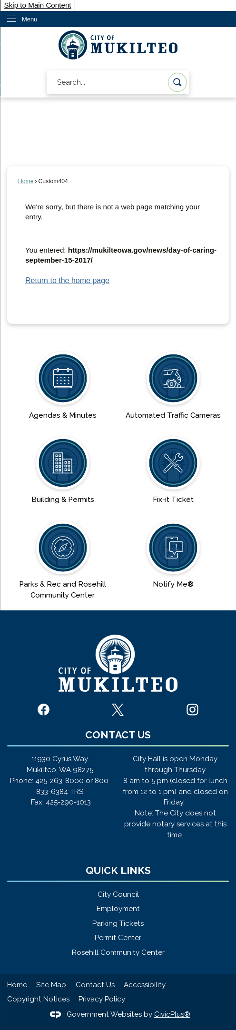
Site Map (51, 985)
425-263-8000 (59, 780)
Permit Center (118, 937)
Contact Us (95, 985)
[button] (177, 82)
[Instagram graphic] (192, 710)
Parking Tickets (118, 923)
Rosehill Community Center (118, 952)
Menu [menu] (30, 19)
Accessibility (145, 985)
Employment (118, 908)
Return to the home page (67, 280)
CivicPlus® (172, 1014)
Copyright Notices (38, 999)
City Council (118, 894)
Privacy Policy (102, 999)
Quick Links (118, 870)
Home (25, 181)
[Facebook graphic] (43, 710)
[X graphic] (118, 710)
